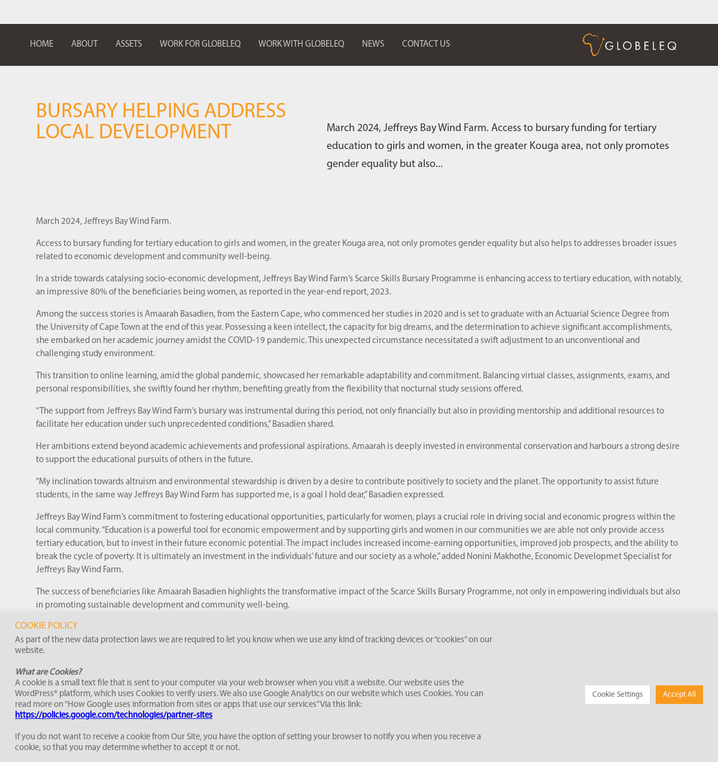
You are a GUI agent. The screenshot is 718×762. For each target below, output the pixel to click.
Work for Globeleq (200, 44)
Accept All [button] (679, 695)
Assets (128, 44)
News (373, 44)
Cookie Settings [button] (617, 695)
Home (41, 44)
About (84, 44)
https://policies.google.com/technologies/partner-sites (113, 715)
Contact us (426, 44)
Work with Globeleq (301, 44)
